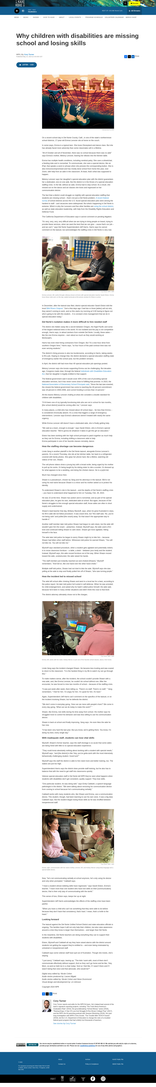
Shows (36, 21)
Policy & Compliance (92, 1068)
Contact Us (61, 1068)
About (61, 21)
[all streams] (134, 15)
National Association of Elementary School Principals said (65, 388)
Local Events (75, 21)
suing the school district (103, 210)
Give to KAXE (49, 21)
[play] (17, 15)
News (16, 21)
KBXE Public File (117, 1068)
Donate (136, 5)
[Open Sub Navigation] (20, 21)
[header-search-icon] (126, 5)
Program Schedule (94, 21)
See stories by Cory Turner (64, 1027)
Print (137, 60)
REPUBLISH (32, 1049)
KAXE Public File (117, 1063)
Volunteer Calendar (114, 21)
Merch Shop (131, 21)
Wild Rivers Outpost (54, 312)
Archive (87, 1063)
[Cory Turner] (46, 1010)
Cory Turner (29, 59)
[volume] (23, 15)
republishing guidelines (88, 1050)
